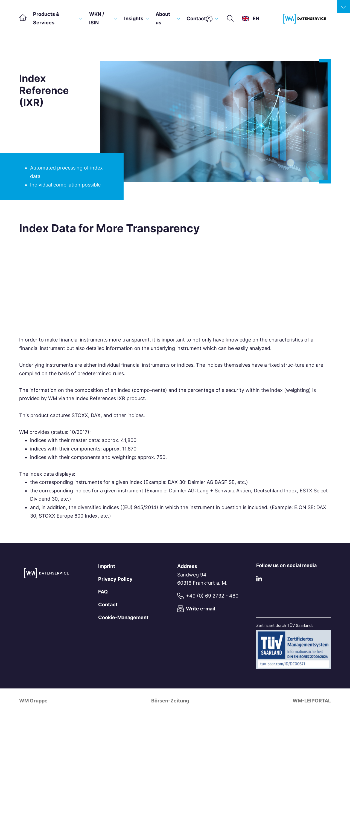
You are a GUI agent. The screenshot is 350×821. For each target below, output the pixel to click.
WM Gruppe (33, 701)
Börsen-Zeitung (170, 701)
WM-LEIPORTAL (312, 701)
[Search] (230, 18)
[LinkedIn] (259, 580)
